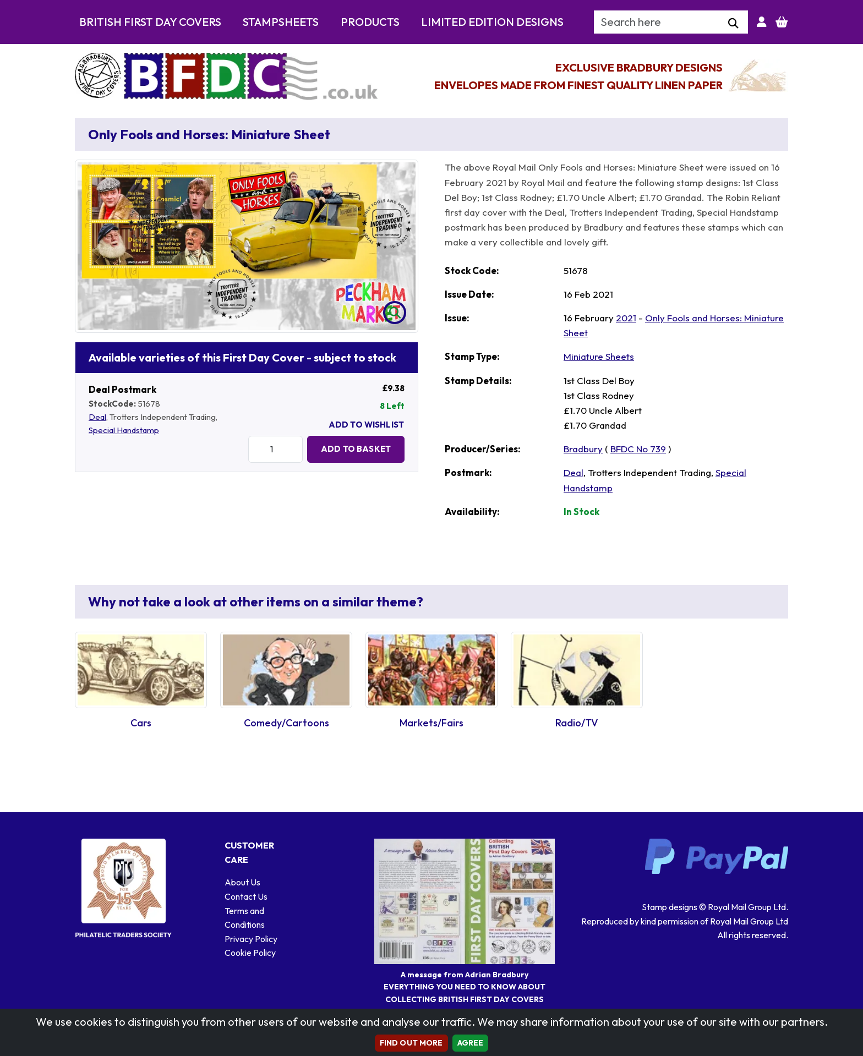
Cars (140, 722)
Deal (97, 417)
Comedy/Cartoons (286, 722)
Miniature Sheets (599, 356)
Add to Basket (356, 449)
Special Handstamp (124, 430)
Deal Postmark (122, 389)
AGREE (470, 1043)
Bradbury (583, 449)
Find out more (411, 1043)
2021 (626, 318)
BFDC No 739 (638, 449)
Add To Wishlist (366, 424)
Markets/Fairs (431, 722)
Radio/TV (576, 722)
